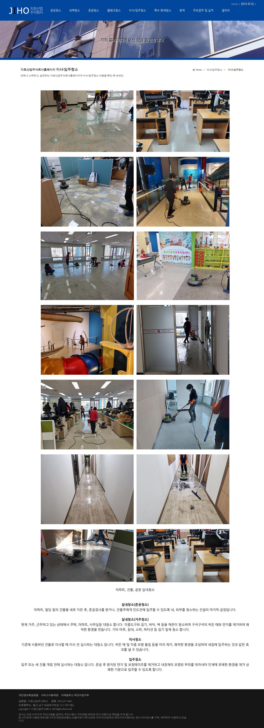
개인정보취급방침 (28, 695)
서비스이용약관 (49, 695)
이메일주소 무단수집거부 (75, 695)
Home (234, 4)
